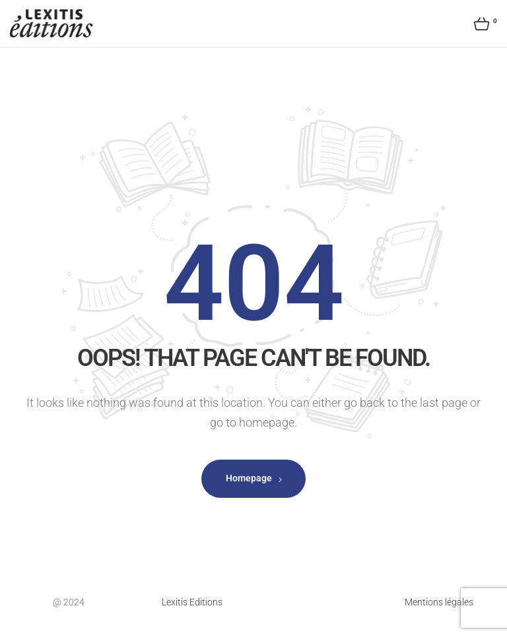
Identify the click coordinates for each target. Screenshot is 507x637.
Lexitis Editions (192, 602)
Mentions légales (439, 602)
